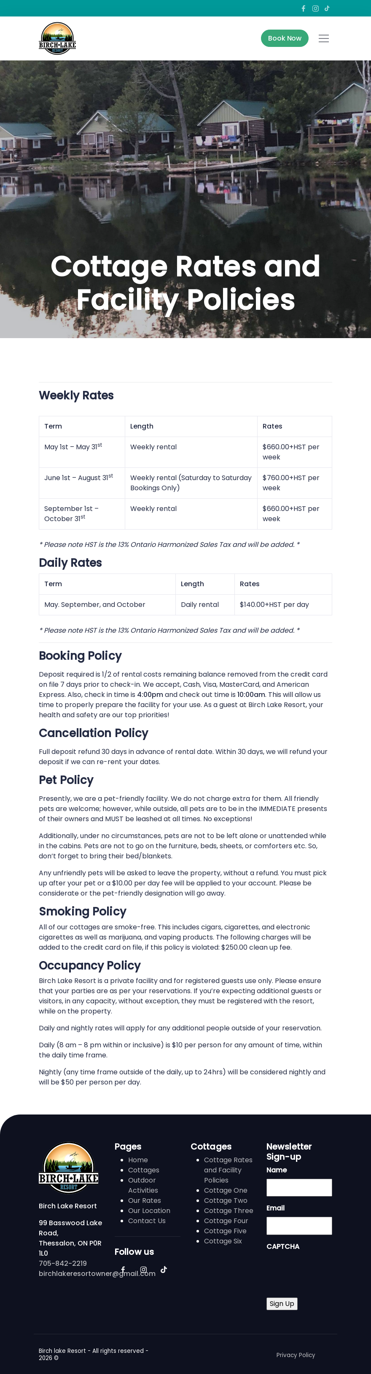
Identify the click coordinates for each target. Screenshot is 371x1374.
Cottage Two (225, 1200)
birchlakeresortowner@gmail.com (97, 1273)
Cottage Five (225, 1231)
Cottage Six (223, 1241)
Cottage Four (226, 1221)
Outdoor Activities (143, 1185)
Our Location (149, 1211)
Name (276, 1170)
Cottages (143, 1170)
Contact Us (147, 1221)
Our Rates (144, 1200)
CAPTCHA (282, 1246)
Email (275, 1208)
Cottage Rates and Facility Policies (228, 1170)
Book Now (284, 38)
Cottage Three (228, 1211)
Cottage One (225, 1190)
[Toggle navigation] (323, 38)
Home (138, 1160)
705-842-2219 (63, 1263)
